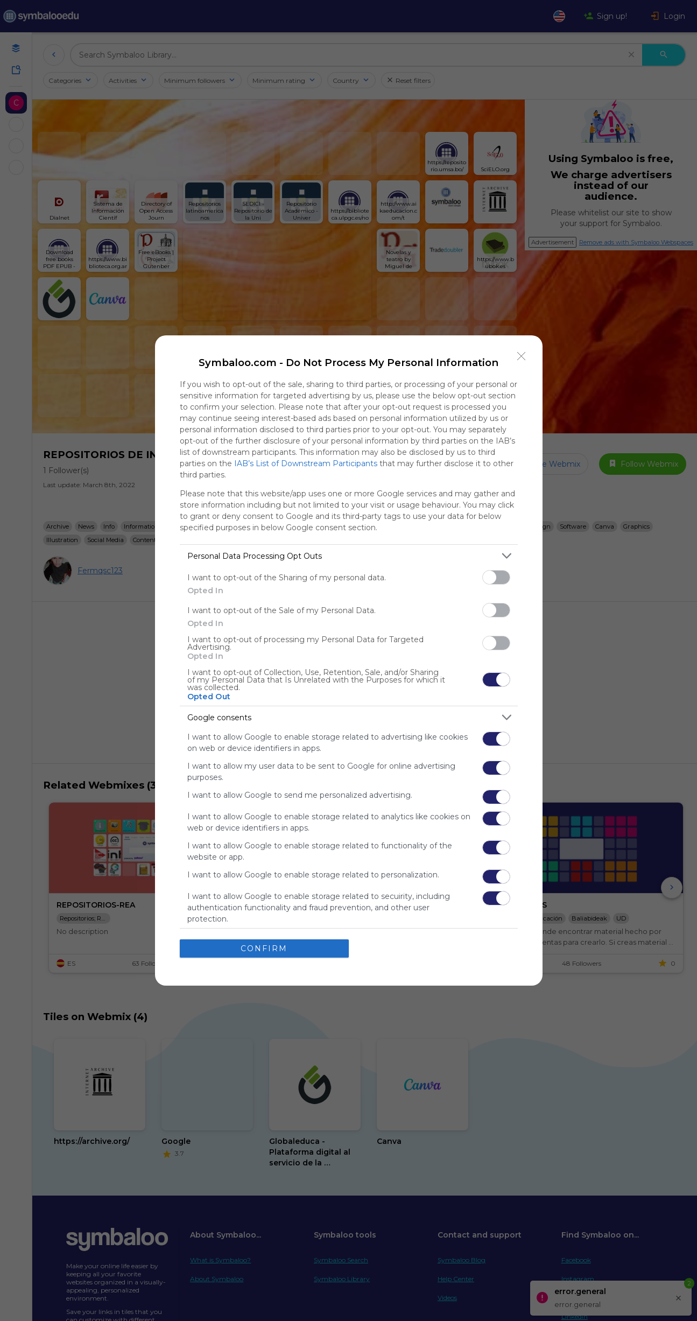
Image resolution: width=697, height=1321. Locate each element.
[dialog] (349, 660)
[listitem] (349, 556)
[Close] (521, 356)
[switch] (496, 577)
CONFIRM (264, 948)
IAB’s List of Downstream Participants (305, 463)
